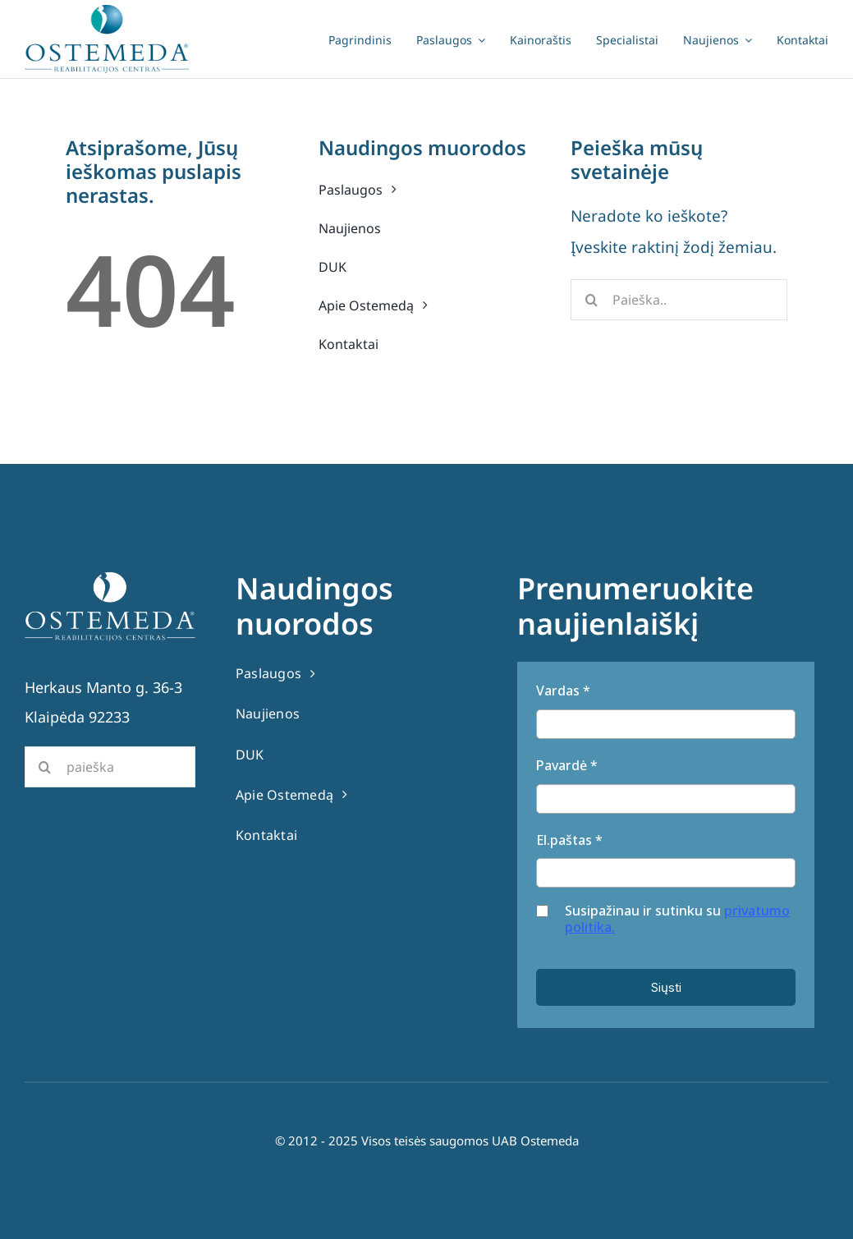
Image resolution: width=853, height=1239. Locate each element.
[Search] (591, 299)
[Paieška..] (679, 299)
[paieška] (110, 766)
